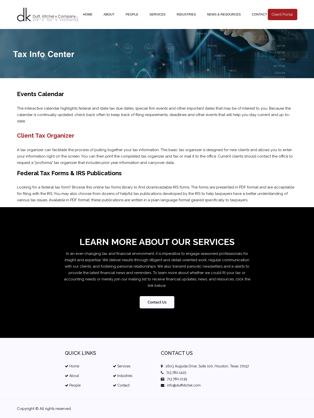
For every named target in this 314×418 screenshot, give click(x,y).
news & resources (224, 14)
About (109, 14)
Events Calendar (40, 94)
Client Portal (282, 14)
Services (158, 14)
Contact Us (157, 302)
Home (87, 14)
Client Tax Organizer (45, 135)
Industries (186, 14)
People (132, 14)
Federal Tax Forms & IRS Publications (69, 173)
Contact (259, 14)
